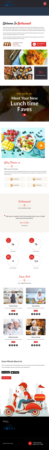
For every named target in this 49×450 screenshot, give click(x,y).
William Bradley (13, 337)
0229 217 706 (38, 444)
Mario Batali (36, 306)
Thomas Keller (13, 306)
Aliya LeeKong (35, 337)
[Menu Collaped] (45, 3)
